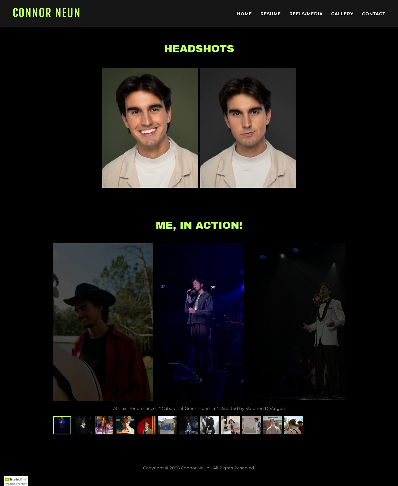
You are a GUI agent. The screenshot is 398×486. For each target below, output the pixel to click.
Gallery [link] (342, 13)
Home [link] (244, 13)
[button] (16, 481)
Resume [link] (270, 13)
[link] (104, 15)
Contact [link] (373, 13)
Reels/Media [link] (306, 13)
